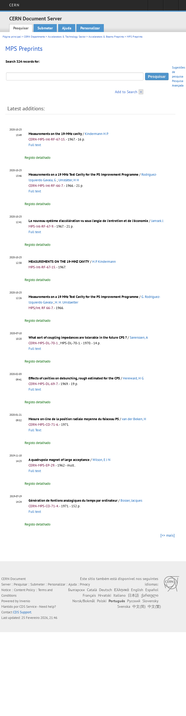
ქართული (149, 595)
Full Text (35, 430)
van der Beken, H (134, 419)
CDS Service (28, 606)
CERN (14, 5)
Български (76, 589)
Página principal (12, 36)
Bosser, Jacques (131, 500)
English (137, 589)
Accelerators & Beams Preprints (106, 36)
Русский (133, 601)
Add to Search (126, 91)
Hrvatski (104, 595)
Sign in (155, 7)
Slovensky (150, 601)
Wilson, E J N (101, 459)
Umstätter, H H (68, 180)
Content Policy (24, 590)
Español (151, 589)
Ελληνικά (121, 589)
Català (92, 589)
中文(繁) (154, 606)
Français (89, 595)
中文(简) (139, 606)
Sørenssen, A (139, 337)
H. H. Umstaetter (66, 302)
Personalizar (90, 28)
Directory (171, 7)
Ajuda (66, 28)
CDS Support (22, 612)
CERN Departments (34, 36)
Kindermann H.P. (97, 134)
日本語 (133, 595)
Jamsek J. (157, 221)
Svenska (123, 606)
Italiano (119, 595)
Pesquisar (21, 28)
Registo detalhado (37, 157)
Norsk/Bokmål (83, 601)
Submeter (45, 28)
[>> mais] (167, 535)
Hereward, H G (133, 378)
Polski (101, 601)
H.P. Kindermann (104, 261)
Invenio (24, 601)
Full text (35, 145)
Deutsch (105, 589)
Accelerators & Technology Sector (67, 36)
